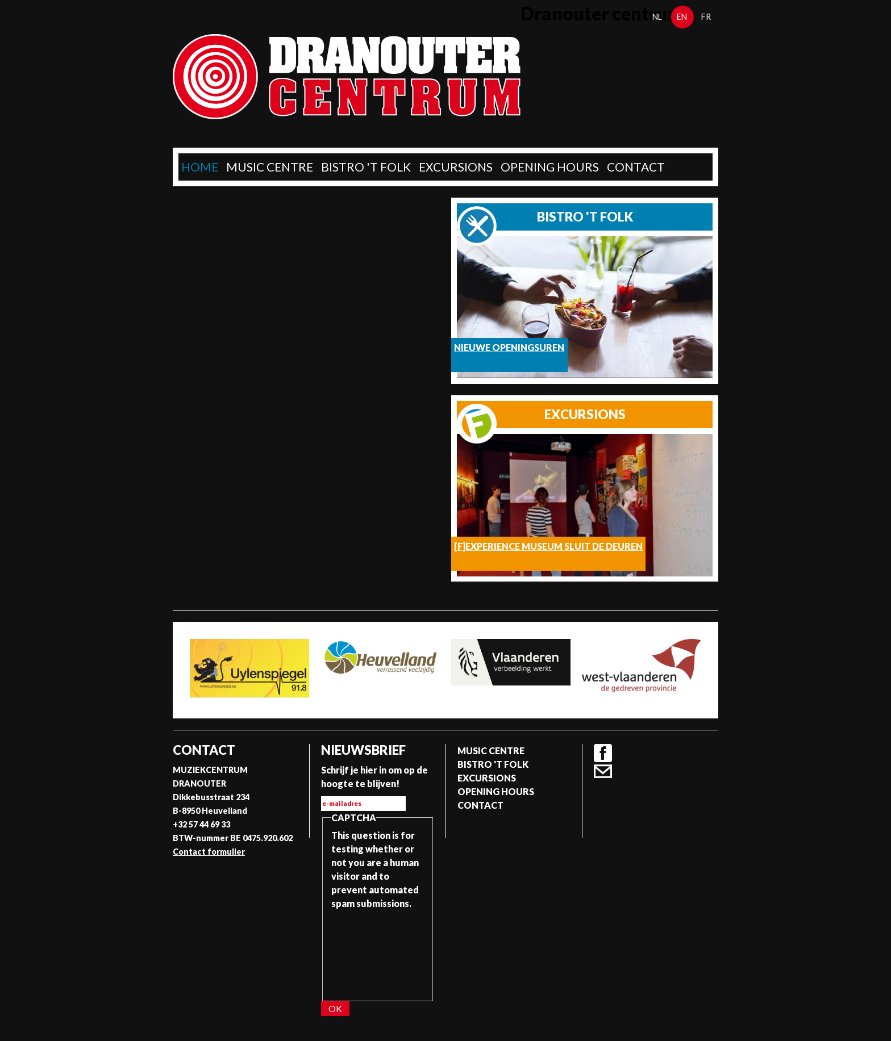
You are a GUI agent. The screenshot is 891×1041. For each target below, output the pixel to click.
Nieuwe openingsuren (509, 347)
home (199, 167)
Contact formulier (209, 851)
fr (706, 17)
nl (657, 17)
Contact (636, 167)
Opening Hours (550, 167)
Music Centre (269, 167)
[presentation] (377, 951)
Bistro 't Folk (366, 167)
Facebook (603, 753)
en (682, 17)
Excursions (456, 167)
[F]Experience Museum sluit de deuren (548, 546)
